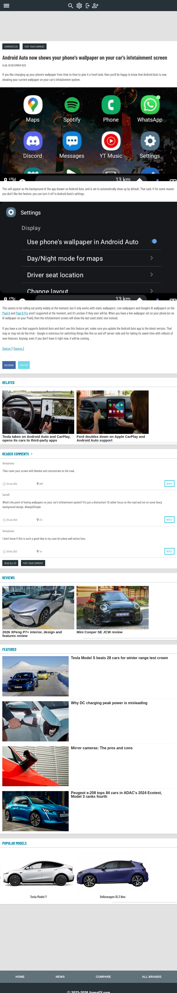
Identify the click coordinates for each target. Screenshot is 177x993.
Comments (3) (11, 46)
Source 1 (7, 348)
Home (20, 976)
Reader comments (18, 453)
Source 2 (19, 348)
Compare (103, 976)
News (60, 976)
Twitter (24, 365)
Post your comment (34, 46)
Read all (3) (10, 563)
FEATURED (9, 649)
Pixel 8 (6, 313)
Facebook (9, 365)
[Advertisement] (88, 26)
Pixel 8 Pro (22, 313)
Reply (169, 483)
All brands (151, 976)
